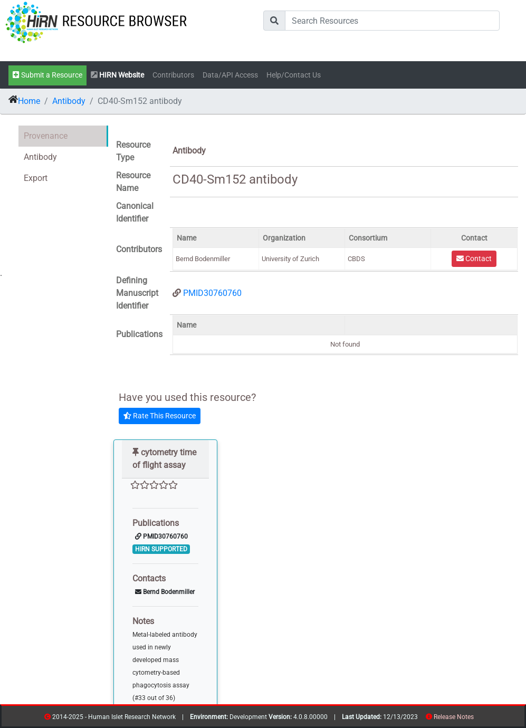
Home (29, 101)
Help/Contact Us (293, 75)
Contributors (173, 75)
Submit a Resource (47, 75)
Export (35, 178)
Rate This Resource (159, 415)
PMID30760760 (212, 293)
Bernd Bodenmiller (165, 592)
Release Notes (453, 717)
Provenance (46, 136)
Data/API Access (230, 75)
